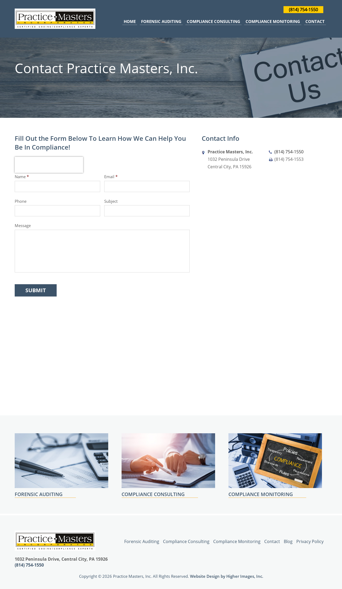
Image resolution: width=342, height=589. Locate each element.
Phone (20, 201)
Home (130, 21)
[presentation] (49, 165)
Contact (315, 21)
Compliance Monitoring (273, 21)
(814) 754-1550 (303, 10)
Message (23, 225)
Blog (288, 541)
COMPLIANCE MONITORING (260, 494)
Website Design (205, 576)
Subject (111, 201)
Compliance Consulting (213, 21)
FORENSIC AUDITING (39, 494)
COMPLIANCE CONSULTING (153, 494)
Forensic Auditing (161, 21)
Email (111, 176)
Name (22, 176)
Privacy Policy (310, 541)
